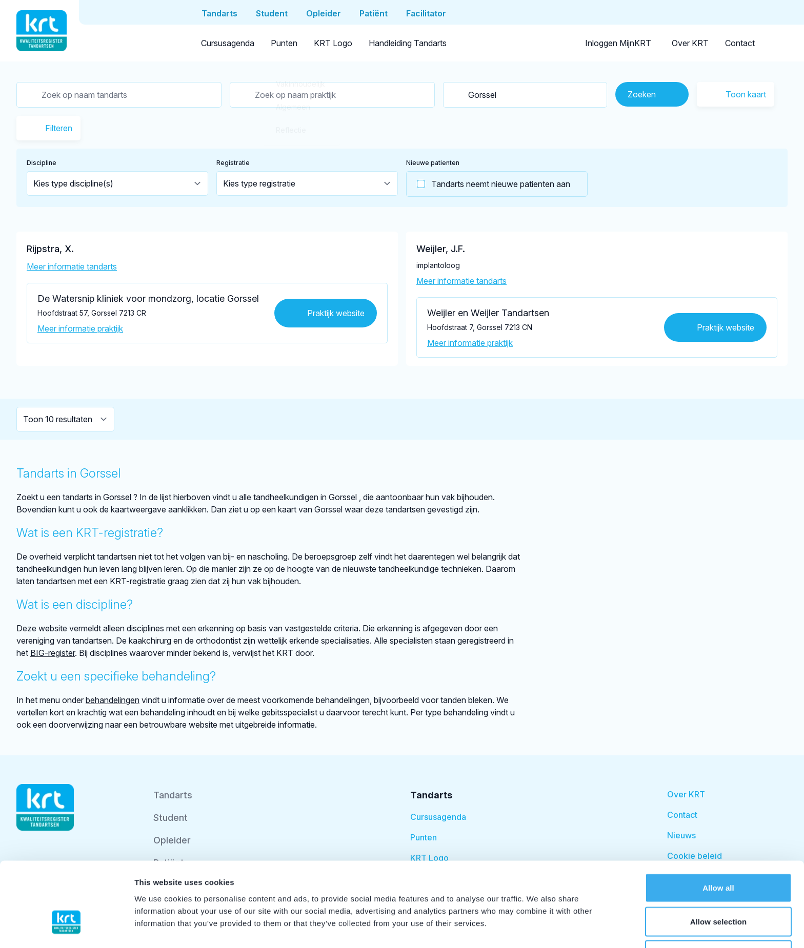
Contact (740, 43)
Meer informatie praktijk (80, 328)
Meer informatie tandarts (72, 266)
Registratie (233, 163)
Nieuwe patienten (432, 163)
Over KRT (690, 43)
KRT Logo (333, 43)
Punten (284, 43)
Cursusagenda (227, 43)
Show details (538, 927)
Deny (718, 888)
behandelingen (112, 700)
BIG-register (52, 653)
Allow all (718, 821)
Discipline (41, 163)
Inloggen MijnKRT (618, 43)
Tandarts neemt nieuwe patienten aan (488, 184)
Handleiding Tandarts (408, 43)
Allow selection (718, 855)
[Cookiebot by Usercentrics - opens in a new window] (66, 928)
